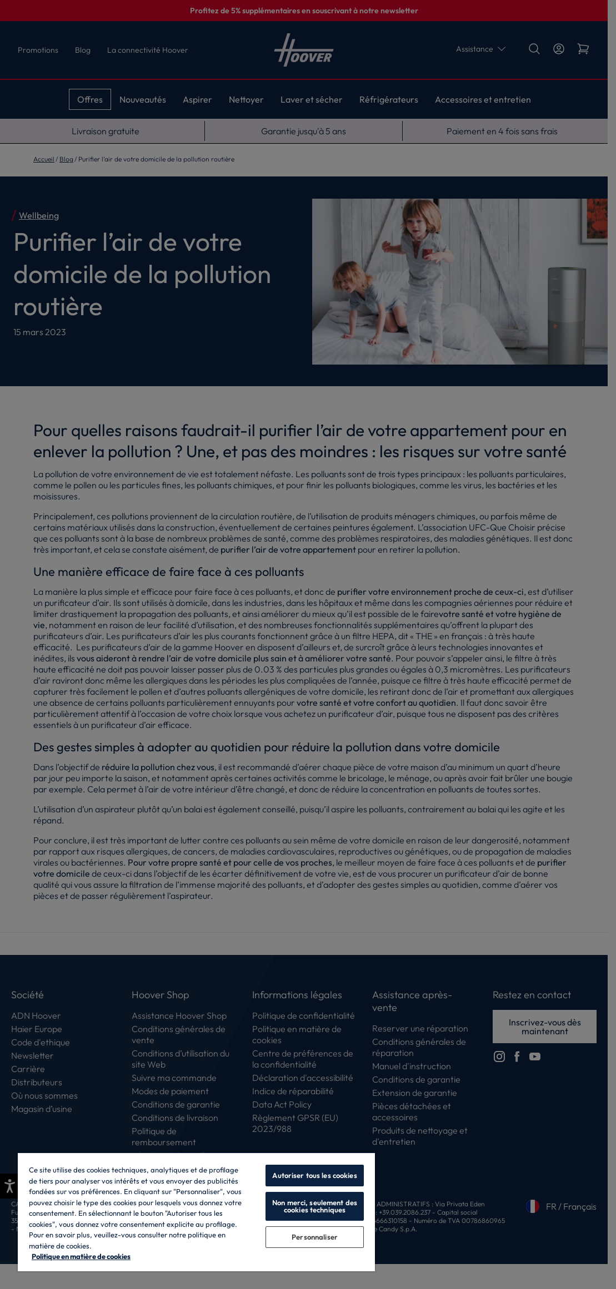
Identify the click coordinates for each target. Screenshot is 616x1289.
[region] (196, 1211)
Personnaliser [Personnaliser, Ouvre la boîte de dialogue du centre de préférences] (315, 1236)
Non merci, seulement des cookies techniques (314, 1206)
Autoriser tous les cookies (314, 1175)
